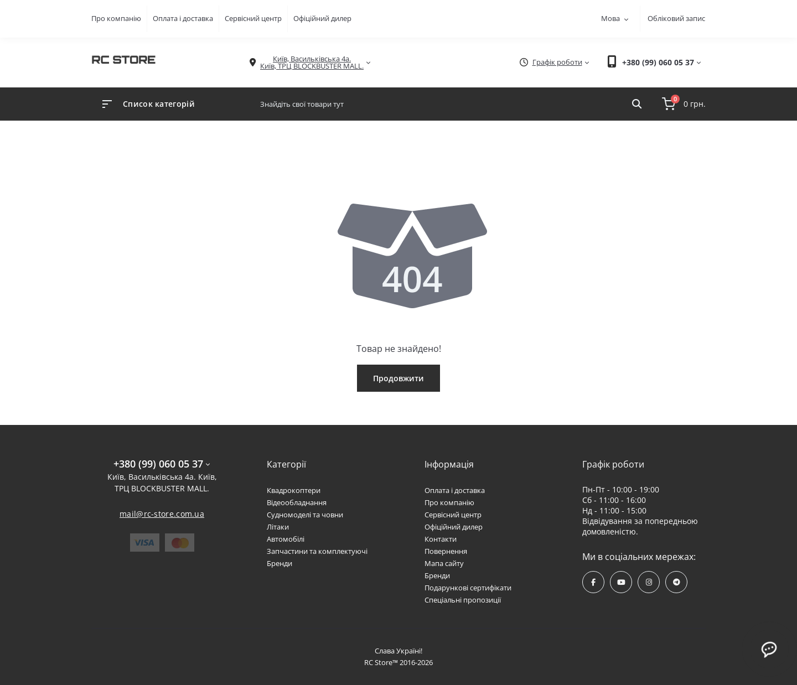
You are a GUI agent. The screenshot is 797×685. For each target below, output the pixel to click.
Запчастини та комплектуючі (317, 551)
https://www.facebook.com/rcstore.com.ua (593, 582)
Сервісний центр (253, 18)
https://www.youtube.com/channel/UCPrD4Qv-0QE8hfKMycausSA (621, 582)
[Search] (637, 104)
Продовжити (398, 378)
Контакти (441, 539)
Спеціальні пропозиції (463, 600)
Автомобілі (285, 539)
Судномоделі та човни (305, 515)
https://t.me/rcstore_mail (676, 582)
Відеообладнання (297, 502)
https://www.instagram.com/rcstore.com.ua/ (649, 582)
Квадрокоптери (293, 490)
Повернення (446, 551)
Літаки (278, 527)
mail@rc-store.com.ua (162, 513)
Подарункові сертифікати (468, 588)
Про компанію (116, 18)
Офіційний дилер (322, 18)
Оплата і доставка (183, 18)
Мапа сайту (444, 563)
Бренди (279, 563)
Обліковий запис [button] (676, 18)
